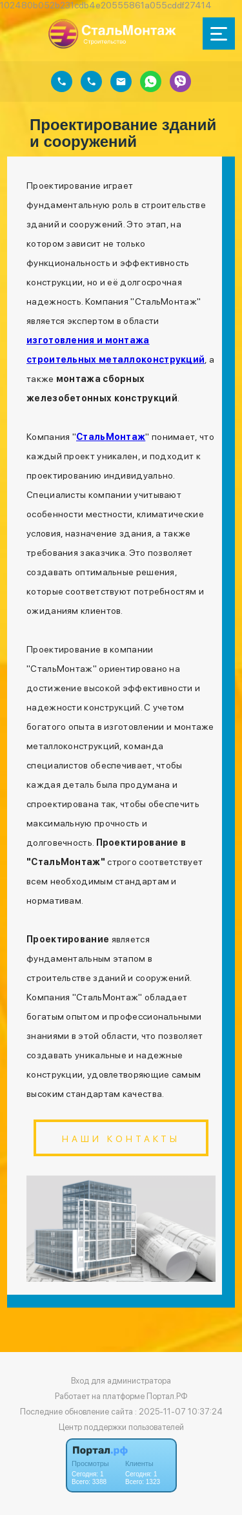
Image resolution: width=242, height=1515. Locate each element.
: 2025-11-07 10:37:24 (179, 1411)
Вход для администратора (121, 1381)
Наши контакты (121, 1139)
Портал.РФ (167, 1396)
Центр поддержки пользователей (121, 1427)
